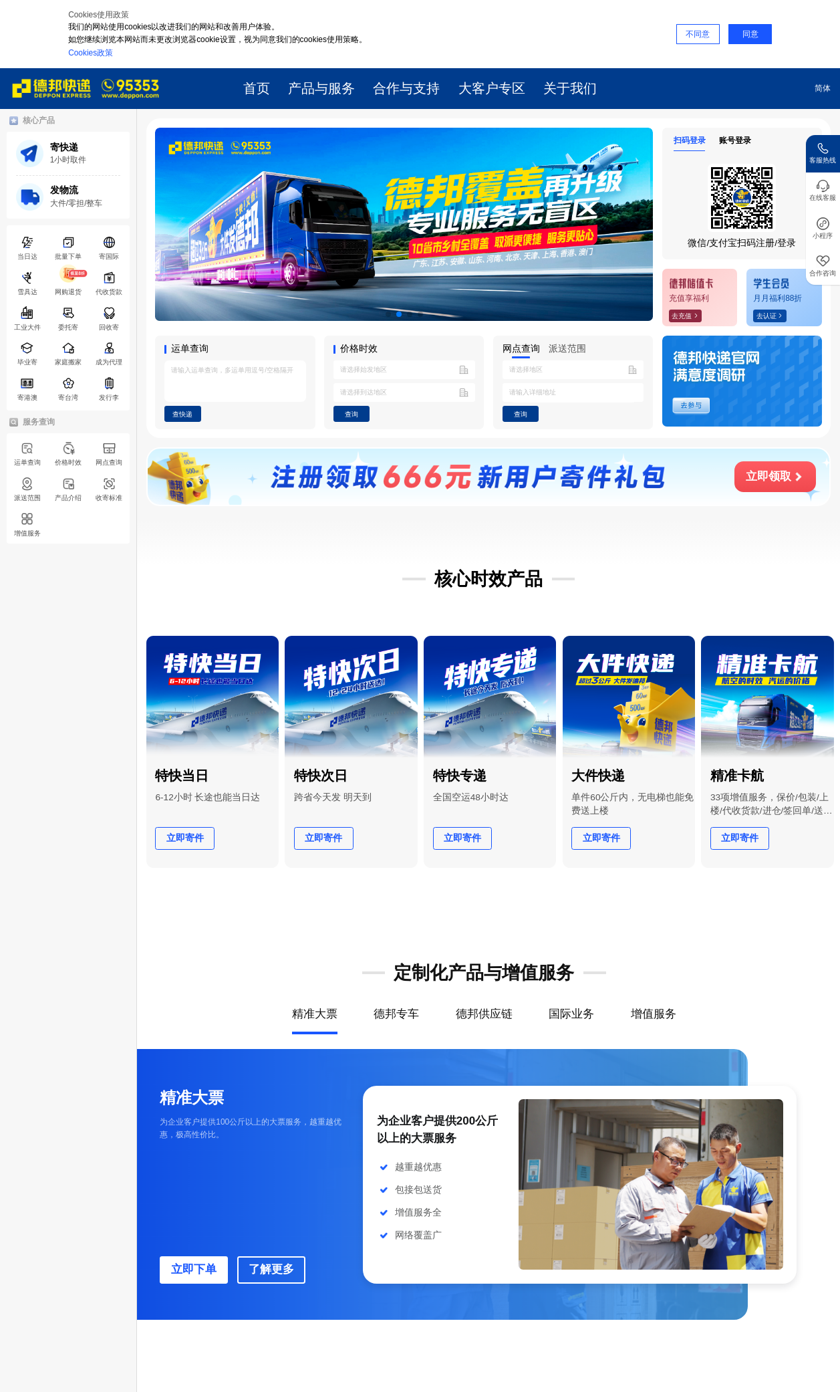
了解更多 (271, 1269)
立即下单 (194, 1269)
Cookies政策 (90, 52)
